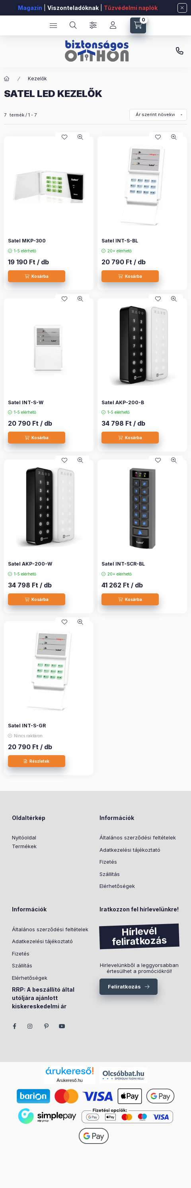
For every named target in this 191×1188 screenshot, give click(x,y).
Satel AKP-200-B (122, 402)
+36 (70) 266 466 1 (179, 51)
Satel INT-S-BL (119, 241)
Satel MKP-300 (27, 241)
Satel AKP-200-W (30, 564)
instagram (30, 1026)
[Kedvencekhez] (64, 137)
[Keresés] (73, 25)
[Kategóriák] (53, 25)
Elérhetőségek (117, 886)
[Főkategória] (7, 78)
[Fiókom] (113, 25)
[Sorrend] (158, 115)
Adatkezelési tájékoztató (129, 850)
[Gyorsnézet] (80, 137)
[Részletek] (36, 761)
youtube (62, 1026)
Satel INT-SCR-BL (123, 564)
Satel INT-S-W (25, 402)
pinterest (46, 1026)
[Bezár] (182, 8)
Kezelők (37, 78)
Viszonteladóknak (73, 7)
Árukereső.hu (69, 1080)
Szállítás (109, 874)
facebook (14, 1026)
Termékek (24, 846)
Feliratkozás (124, 986)
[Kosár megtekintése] (138, 25)
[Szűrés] (93, 25)
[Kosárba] (36, 276)
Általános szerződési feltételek (137, 837)
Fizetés (108, 862)
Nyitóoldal (24, 837)
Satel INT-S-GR (27, 726)
